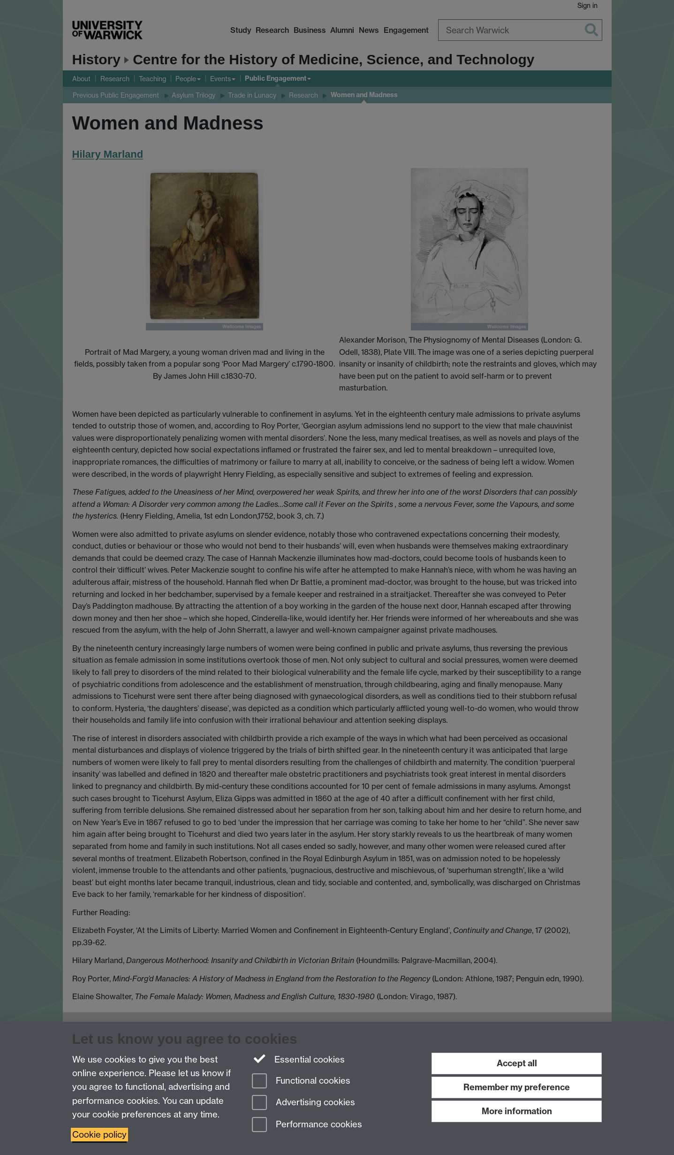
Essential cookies (298, 1059)
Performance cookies (307, 1125)
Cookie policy (99, 1134)
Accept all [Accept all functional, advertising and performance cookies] (517, 1063)
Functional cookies (301, 1081)
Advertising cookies (303, 1103)
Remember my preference (516, 1087)
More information (517, 1111)
